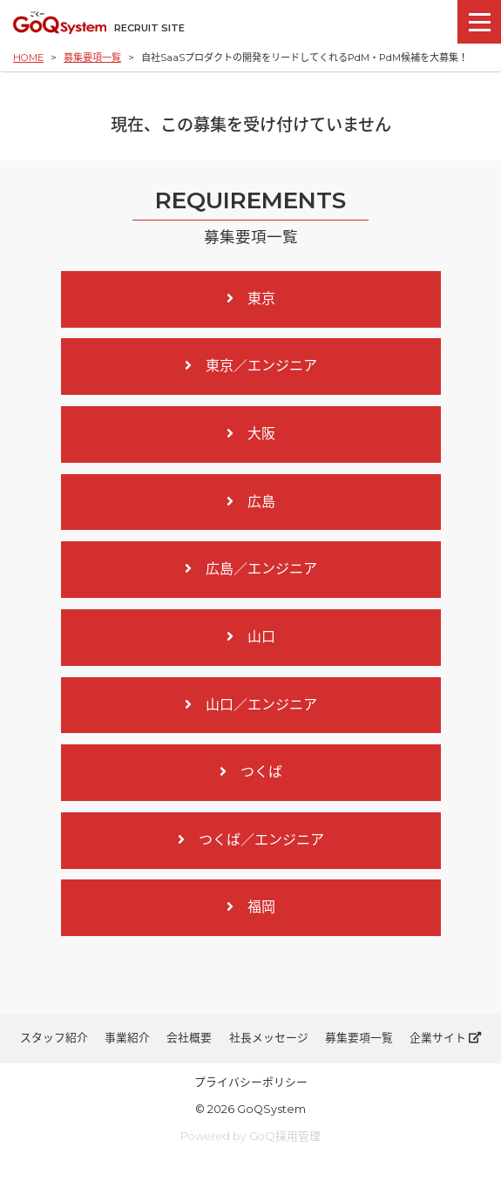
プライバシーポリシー (251, 1082)
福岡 (251, 907)
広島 (251, 501)
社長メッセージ (268, 1037)
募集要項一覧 (92, 57)
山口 (251, 636)
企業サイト (445, 1037)
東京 (251, 298)
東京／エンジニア (251, 365)
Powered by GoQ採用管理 (250, 1136)
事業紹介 (127, 1037)
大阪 (251, 433)
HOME (28, 57)
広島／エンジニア (251, 568)
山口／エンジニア (251, 704)
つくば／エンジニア (251, 840)
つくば (251, 772)
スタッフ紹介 (54, 1037)
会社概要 (189, 1037)
